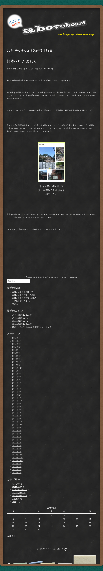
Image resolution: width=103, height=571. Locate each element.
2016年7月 (16, 380)
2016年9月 (16, 374)
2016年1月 (16, 398)
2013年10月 (17, 461)
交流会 (15, 304)
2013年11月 (17, 458)
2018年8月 (16, 359)
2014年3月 (16, 446)
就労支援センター (19, 496)
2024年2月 (16, 347)
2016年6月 (16, 383)
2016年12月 (17, 368)
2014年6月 (16, 437)
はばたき (55, 277)
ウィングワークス (19, 490)
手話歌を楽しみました (21, 301)
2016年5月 (16, 386)
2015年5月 (16, 413)
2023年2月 (16, 356)
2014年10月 (17, 425)
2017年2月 (16, 365)
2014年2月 (16, 449)
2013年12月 (17, 455)
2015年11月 (17, 401)
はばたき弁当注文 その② (23, 295)
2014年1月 (16, 452)
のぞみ (15, 484)
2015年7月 (16, 410)
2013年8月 (16, 467)
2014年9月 (16, 428)
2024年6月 (16, 338)
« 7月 (9, 536)
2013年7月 (16, 470)
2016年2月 (16, 395)
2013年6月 (16, 473)
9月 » (14, 536)
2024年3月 (16, 344)
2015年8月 (16, 407)
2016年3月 (16, 392)
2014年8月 (16, 431)
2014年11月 (17, 422)
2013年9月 (16, 464)
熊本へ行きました (22, 61)
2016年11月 (17, 371)
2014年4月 (16, 443)
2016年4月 (16, 389)
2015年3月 (16, 419)
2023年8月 (16, 353)
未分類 (15, 499)
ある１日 (16, 315)
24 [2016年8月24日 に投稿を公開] (39, 526)
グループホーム (18, 493)
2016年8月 (16, 377)
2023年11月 (17, 350)
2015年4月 (16, 416)
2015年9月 (16, 404)
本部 (14, 502)
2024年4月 (16, 341)
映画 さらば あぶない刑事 (24, 327)
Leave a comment (69, 277)
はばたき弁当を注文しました (24, 298)
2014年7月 (16, 434)
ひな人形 (16, 321)
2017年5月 (16, 362)
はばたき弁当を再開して (22, 292)
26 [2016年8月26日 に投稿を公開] (64, 526)
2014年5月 (16, 440)
